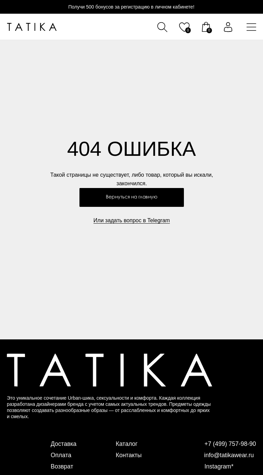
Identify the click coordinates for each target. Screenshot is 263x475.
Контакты (129, 455)
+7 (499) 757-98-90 (231, 443)
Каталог (127, 443)
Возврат (62, 466)
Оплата (61, 455)
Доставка (64, 443)
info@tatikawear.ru (229, 455)
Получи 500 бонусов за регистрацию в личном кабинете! (131, 7)
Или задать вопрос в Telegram (131, 220)
